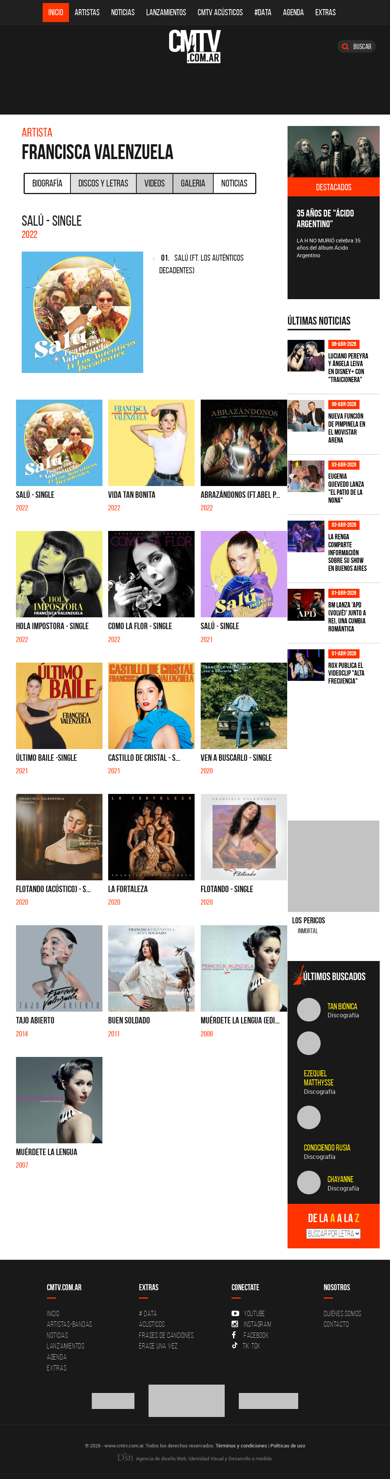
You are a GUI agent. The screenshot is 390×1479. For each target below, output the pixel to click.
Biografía (47, 183)
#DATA (263, 12)
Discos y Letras (103, 183)
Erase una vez (158, 1346)
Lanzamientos (166, 12)
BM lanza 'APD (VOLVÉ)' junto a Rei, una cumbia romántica (347, 617)
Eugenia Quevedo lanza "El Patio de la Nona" (346, 488)
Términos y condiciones (241, 1445)
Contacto (336, 1324)
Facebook (250, 1335)
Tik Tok (246, 1346)
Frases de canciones (166, 1335)
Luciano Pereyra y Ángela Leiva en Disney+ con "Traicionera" (348, 368)
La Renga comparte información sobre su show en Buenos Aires (347, 553)
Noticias (123, 12)
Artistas (87, 12)
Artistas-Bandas (69, 1324)
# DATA (148, 1313)
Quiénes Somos (342, 1313)
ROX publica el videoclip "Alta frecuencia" (346, 673)
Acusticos (152, 1324)
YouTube (248, 1313)
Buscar (356, 46)
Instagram (252, 1324)
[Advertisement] (339, 748)
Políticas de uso (287, 1445)
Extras (325, 12)
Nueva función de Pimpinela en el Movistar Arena (346, 428)
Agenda (293, 12)
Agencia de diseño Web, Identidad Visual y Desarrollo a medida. (195, 1458)
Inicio (55, 12)
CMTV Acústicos (220, 12)
